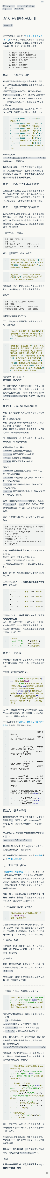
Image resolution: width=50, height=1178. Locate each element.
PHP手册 (39, 855)
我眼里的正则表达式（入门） (18, 872)
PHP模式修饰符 (14, 859)
